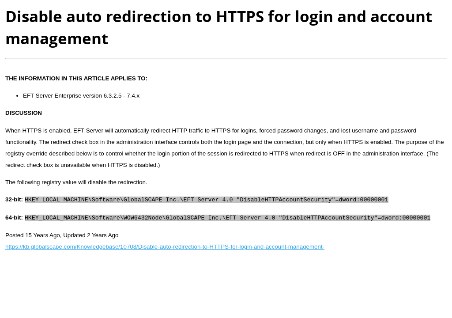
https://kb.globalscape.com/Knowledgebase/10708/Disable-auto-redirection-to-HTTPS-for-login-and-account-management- (164, 246)
